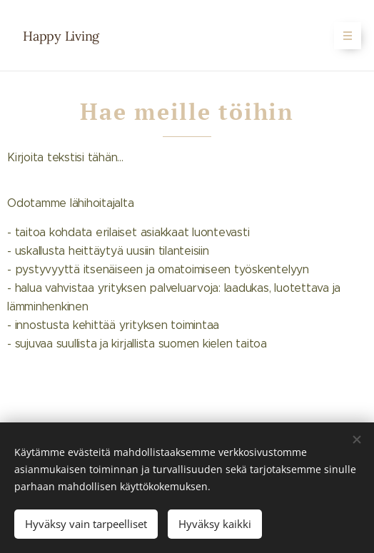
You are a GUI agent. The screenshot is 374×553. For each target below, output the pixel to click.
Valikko (343, 35)
